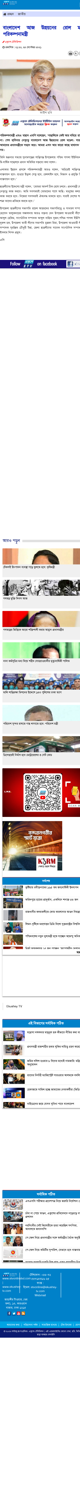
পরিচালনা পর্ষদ (30, 1324)
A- (76, 53)
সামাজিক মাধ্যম (49, 1324)
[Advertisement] (38, 411)
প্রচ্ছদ (8, 14)
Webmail (40, 1295)
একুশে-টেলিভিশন (36, 1331)
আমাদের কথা (13, 1324)
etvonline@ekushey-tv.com (44, 1289)
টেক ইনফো (66, 1324)
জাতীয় (22, 14)
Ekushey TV (14, 1006)
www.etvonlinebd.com (16, 1278)
